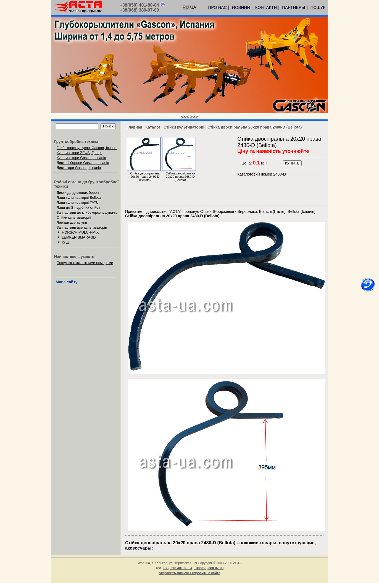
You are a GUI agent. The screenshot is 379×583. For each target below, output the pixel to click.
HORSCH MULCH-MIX (80, 232)
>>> (194, 116)
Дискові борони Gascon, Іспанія (83, 163)
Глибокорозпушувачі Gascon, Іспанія (87, 148)
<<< (185, 116)
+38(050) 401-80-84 (139, 5)
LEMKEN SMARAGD (79, 237)
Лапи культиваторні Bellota (79, 197)
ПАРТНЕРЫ (293, 7)
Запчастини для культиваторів (82, 227)
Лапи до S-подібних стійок (78, 207)
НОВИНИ (241, 7)
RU (186, 7)
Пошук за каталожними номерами (85, 263)
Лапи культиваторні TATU (78, 202)
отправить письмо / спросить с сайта (189, 573)
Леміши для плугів (72, 222)
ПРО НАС (217, 7)
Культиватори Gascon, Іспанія (81, 158)
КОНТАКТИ (266, 7)
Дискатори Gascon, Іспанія (79, 168)
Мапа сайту (67, 282)
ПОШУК (317, 7)
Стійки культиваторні (74, 217)
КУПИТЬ (292, 163)
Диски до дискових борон (78, 192)
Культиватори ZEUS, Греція (79, 153)
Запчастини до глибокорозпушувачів (87, 212)
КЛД (65, 242)
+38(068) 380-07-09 (139, 10)
